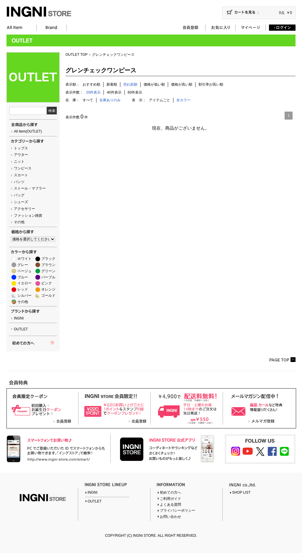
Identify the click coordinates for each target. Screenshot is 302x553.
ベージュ (24, 271)
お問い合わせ (170, 517)
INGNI (19, 318)
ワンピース (23, 168)
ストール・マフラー (30, 188)
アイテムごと (159, 100)
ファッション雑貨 (28, 215)
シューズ (21, 202)
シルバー (24, 295)
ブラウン (48, 265)
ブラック (48, 259)
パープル (48, 277)
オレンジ (48, 289)
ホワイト (24, 259)
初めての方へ (170, 492)
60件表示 (135, 92)
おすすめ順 (91, 84)
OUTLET (21, 329)
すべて (88, 100)
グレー (22, 265)
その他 (19, 222)
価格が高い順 (181, 84)
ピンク (46, 283)
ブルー (22, 277)
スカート (21, 175)
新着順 (111, 84)
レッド (22, 289)
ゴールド (48, 295)
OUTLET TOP (76, 55)
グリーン (48, 271)
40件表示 (114, 92)
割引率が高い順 (210, 84)
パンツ (19, 182)
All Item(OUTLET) (28, 131)
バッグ (19, 195)
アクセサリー (24, 209)
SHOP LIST (241, 492)
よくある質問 (170, 505)
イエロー (24, 283)
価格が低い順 (154, 84)
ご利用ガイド (170, 499)
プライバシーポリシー (177, 510)
